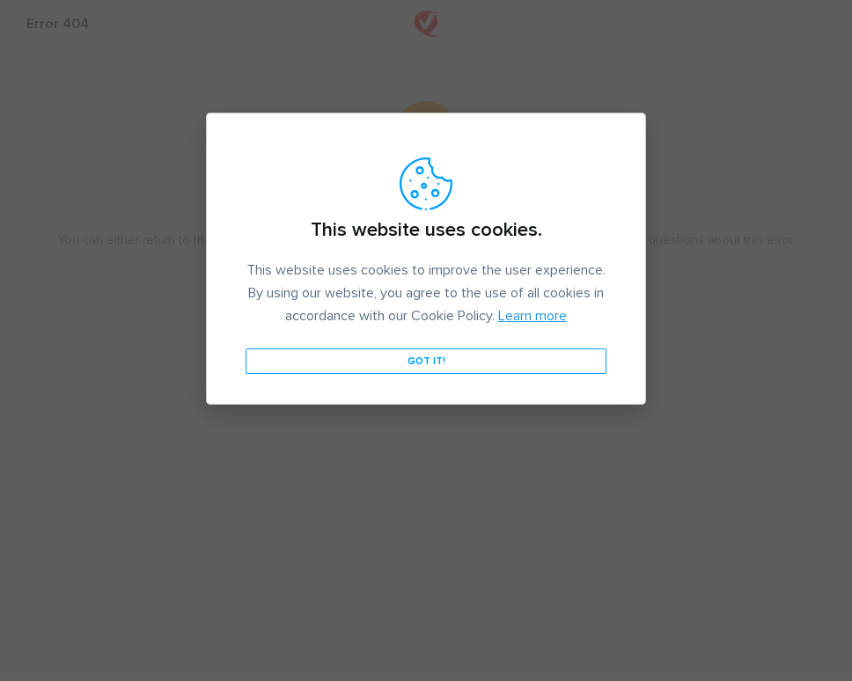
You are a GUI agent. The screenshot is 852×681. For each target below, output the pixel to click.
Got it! (426, 361)
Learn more (532, 316)
